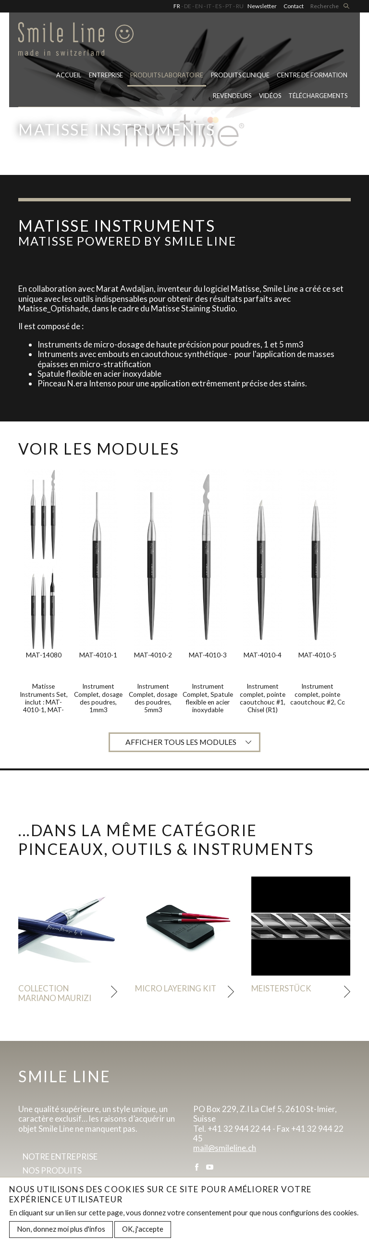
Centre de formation (312, 76)
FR (176, 6)
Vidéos (270, 96)
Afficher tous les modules (180, 742)
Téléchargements (317, 96)
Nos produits (53, 1171)
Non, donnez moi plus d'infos (61, 1231)
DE (187, 6)
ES (218, 6)
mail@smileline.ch (225, 1149)
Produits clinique (240, 76)
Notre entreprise (61, 1157)
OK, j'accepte (142, 1231)
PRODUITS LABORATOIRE (166, 76)
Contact (293, 6)
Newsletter (262, 6)
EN (199, 6)
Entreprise (106, 76)
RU (240, 6)
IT (209, 6)
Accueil (68, 76)
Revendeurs (232, 96)
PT (228, 6)
